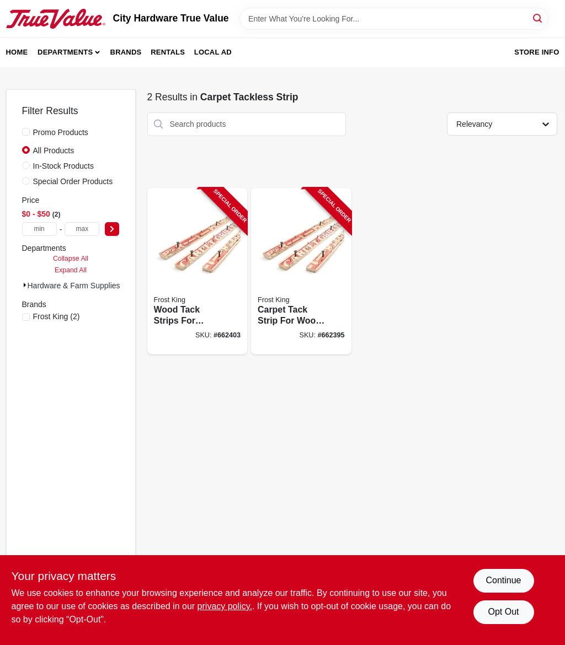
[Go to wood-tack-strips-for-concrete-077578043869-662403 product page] (197, 271)
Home (17, 52)
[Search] (538, 18)
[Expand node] (25, 285)
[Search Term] (393, 19)
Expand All (71, 270)
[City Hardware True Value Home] (55, 19)
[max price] (82, 229)
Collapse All (70, 258)
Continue (503, 580)
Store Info (536, 52)
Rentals (168, 52)
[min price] (39, 229)
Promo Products (60, 132)
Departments (65, 52)
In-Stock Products (63, 166)
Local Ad (213, 52)
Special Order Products (73, 181)
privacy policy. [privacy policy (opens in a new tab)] (225, 606)
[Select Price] (112, 229)
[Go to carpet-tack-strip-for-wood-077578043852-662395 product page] (301, 271)
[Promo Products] (26, 132)
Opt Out (503, 611)
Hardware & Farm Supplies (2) (80, 285)
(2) (56, 316)
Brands (126, 52)
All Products (53, 150)
